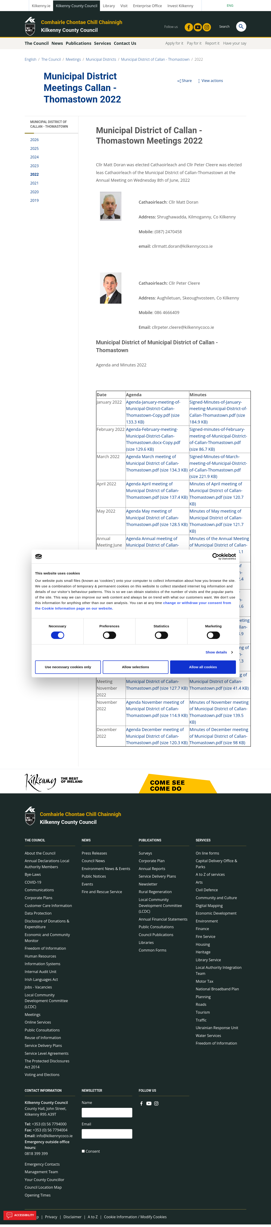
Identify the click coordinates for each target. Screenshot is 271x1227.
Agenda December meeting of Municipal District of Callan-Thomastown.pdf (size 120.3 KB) (157, 738)
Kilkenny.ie (41, 5)
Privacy (51, 1219)
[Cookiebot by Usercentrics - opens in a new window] (216, 556)
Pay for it (194, 45)
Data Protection (38, 916)
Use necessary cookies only (68, 667)
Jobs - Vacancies (38, 989)
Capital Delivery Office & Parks (216, 866)
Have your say (234, 45)
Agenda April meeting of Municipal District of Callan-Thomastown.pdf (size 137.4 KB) (157, 493)
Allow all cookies (203, 667)
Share (184, 83)
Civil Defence (207, 892)
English (30, 61)
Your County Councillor (44, 1182)
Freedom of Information (45, 950)
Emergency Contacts (42, 1166)
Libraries (146, 945)
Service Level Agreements (47, 1055)
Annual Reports (152, 871)
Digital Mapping (209, 908)
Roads (201, 1007)
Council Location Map (43, 1190)
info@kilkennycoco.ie (54, 1138)
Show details (216, 652)
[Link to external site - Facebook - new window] (187, 26)
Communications (39, 892)
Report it (212, 45)
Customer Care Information (48, 908)
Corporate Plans (38, 900)
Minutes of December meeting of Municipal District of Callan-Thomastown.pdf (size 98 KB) (219, 738)
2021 (34, 185)
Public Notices (94, 879)
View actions (209, 83)
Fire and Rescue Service (102, 894)
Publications (150, 843)
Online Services (38, 1024)
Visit (124, 5)
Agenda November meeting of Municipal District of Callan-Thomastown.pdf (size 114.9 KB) (157, 711)
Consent (93, 1155)
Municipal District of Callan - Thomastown (155, 61)
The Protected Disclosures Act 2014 (47, 1066)
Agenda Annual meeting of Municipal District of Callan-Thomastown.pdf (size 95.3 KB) (155, 547)
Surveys (145, 855)
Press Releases (94, 855)
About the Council (40, 855)
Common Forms (152, 952)
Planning (203, 999)
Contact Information (43, 1093)
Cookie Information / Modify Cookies (135, 1219)
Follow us (147, 1093)
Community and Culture (216, 900)
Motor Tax (204, 983)
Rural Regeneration (155, 894)
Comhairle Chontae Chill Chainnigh (81, 22)
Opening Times (38, 1197)
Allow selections (135, 667)
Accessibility (20, 1215)
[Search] (241, 26)
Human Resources (40, 958)
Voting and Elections (42, 1077)
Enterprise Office (147, 5)
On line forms (207, 855)
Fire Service (205, 939)
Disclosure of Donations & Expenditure (47, 926)
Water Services (208, 1038)
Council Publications (156, 937)
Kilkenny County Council (76, 5)
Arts (199, 884)
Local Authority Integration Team (219, 973)
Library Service (208, 962)
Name (87, 1105)
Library (109, 5)
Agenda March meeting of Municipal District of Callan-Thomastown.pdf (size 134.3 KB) (157, 465)
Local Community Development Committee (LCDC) (46, 1003)
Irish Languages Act (41, 982)
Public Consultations (42, 1032)
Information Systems (42, 966)
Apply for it (174, 45)
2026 (34, 142)
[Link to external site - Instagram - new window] (205, 26)
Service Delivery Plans (43, 1048)
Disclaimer (72, 1219)
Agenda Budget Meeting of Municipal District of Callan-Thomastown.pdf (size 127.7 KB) (157, 684)
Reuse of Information (43, 1040)
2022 (199, 61)
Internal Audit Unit (40, 974)
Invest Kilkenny (180, 5)
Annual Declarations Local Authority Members (47, 866)
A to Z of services (210, 877)
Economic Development (216, 916)
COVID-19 (33, 884)
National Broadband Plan (217, 991)
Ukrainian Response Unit (217, 1030)
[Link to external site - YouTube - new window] (196, 26)
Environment (207, 923)
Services (203, 843)
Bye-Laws (33, 877)
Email (86, 1127)
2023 (34, 168)
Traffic (201, 1022)
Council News (93, 863)
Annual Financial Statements (163, 921)
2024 (34, 159)
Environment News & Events (106, 871)
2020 (34, 194)
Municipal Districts (101, 61)
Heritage (203, 954)
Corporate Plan (152, 863)
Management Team (41, 1174)
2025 (34, 151)
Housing (203, 946)
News (86, 843)
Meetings (73, 61)
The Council (51, 61)
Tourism (203, 1014)
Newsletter (148, 886)
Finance (202, 931)
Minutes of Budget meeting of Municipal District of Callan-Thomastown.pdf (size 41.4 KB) (219, 684)
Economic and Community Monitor (47, 940)
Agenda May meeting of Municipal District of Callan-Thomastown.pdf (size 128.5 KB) (157, 520)
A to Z (93, 1219)
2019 (34, 203)
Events (87, 886)
